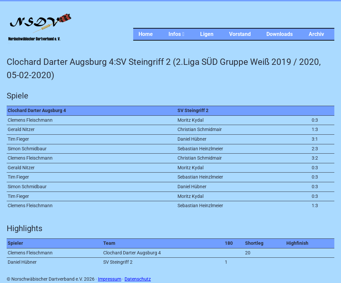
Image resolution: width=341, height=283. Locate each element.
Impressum (109, 279)
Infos (176, 34)
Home (146, 34)
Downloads (279, 34)
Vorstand (240, 34)
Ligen (206, 34)
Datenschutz (138, 279)
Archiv (316, 34)
